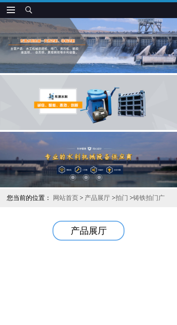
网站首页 (65, 198)
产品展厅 (97, 198)
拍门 (121, 198)
